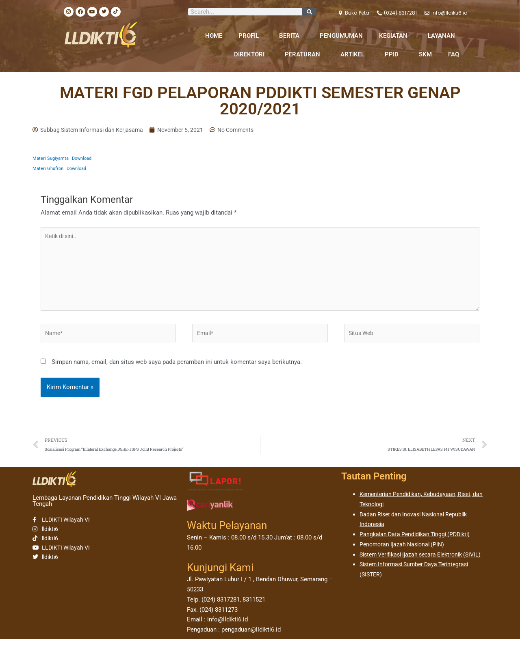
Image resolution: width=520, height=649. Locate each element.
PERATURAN (304, 54)
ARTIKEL (354, 54)
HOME (213, 35)
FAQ (453, 54)
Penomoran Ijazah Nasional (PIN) (405, 554)
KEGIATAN (395, 36)
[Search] (309, 11)
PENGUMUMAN (341, 35)
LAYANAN (443, 36)
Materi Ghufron (48, 169)
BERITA (291, 36)
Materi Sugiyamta (52, 159)
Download (86, 159)
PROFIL (250, 36)
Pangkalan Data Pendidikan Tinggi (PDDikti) (418, 544)
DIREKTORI (251, 54)
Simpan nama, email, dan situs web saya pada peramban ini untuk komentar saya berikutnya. (177, 370)
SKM (425, 54)
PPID (394, 54)
